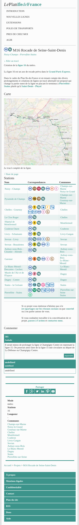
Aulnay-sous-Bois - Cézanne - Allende (13, 250)
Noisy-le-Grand (14, 427)
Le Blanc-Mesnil (15, 448)
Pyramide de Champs (15, 199)
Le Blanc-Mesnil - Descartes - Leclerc (13, 268)
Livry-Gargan (14, 440)
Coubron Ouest (12, 228)
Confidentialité (13, 487)
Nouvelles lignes (17, 17)
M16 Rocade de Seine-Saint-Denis (39, 465)
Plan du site (12, 500)
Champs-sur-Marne (16, 424)
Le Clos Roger (12, 217)
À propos (10, 475)
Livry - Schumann (13, 234)
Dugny (10, 451)
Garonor (9, 259)
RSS (8, 506)
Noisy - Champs (12, 189)
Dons (8, 512)
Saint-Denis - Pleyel (31, 86)
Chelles (11, 432)
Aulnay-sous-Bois (16, 446)
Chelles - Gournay (13, 209)
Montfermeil (13, 435)
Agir (9, 40)
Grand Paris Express (59, 71)
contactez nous (55, 320)
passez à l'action (36, 320)
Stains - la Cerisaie (14, 285)
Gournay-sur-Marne (17, 429)
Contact (10, 493)
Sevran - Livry (11, 239)
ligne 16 (22, 65)
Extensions (13, 22)
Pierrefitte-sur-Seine (17, 457)
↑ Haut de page (11, 174)
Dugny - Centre (12, 279)
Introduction (15, 11)
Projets (17, 465)
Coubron (11, 438)
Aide (8, 518)
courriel (70, 308)
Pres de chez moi (17, 34)
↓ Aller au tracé (11, 61)
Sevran (10, 443)
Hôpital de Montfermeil (10, 223)
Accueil (7, 465)
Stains (10, 454)
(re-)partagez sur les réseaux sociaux (40, 308)
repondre (69, 355)
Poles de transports (19, 28)
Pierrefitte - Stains (13, 292)
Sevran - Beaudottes (14, 244)
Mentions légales (14, 481)
